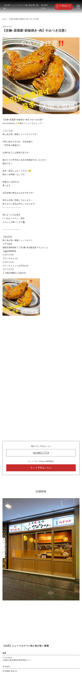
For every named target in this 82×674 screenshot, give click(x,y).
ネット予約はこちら (63, 7)
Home (4, 19)
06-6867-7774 (45, 6)
